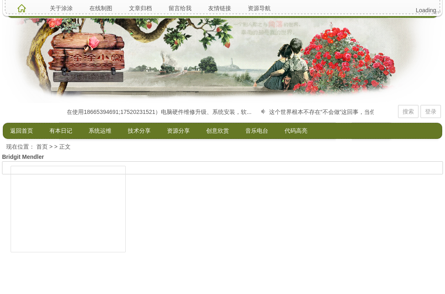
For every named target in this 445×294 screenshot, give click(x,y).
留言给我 (180, 8)
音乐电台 (256, 130)
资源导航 (259, 8)
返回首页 (21, 130)
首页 (42, 146)
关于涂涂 (61, 8)
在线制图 (100, 8)
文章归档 (140, 8)
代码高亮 (296, 130)
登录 (430, 111)
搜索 (408, 111)
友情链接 (219, 8)
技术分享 (139, 130)
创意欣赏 (217, 130)
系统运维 (100, 130)
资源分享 (178, 130)
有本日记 (60, 130)
